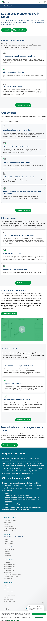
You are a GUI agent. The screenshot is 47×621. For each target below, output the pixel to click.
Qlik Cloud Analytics (9, 549)
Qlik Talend (7, 539)
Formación (6, 524)
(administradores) (18, 497)
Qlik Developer (7, 522)
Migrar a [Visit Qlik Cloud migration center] (19, 30)
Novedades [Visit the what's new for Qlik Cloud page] (6, 30)
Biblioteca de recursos (9, 530)
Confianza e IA (7, 568)
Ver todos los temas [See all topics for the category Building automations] (9, 313)
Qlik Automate (7, 555)
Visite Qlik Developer (10, 445)
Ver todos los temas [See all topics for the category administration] (23, 420)
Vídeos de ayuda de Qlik (10, 520)
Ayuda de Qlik (25, 509)
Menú (45, 2)
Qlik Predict (7, 553)
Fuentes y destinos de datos (11, 576)
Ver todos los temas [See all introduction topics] (23, 105)
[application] (35, 609)
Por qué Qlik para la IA (9, 570)
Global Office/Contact (9, 601)
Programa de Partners (9, 595)
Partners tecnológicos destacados (12, 574)
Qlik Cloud (8, 6)
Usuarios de (17, 495)
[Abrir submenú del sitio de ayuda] (2, 6)
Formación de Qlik (8, 526)
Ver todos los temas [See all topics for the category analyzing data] (23, 210)
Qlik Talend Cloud (8, 541)
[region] (23, 616)
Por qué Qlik (7, 562)
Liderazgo (6, 587)
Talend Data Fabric (8, 543)
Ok (38, 614)
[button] (22, 329)
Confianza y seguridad (9, 564)
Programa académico (9, 593)
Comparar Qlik (7, 572)
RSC (5, 589)
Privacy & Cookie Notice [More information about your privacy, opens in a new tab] (13, 620)
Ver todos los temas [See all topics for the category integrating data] (23, 283)
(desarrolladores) (18, 499)
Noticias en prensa (8, 599)
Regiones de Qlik (8, 578)
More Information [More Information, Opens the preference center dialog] (39, 617)
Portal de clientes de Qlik (10, 528)
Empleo (6, 597)
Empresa (6, 585)
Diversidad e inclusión (9, 591)
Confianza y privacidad (9, 566)
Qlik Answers (7, 551)
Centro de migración (15, 458)
